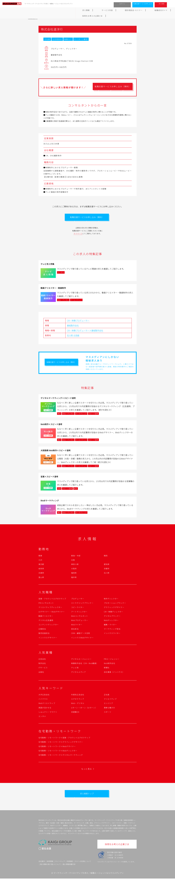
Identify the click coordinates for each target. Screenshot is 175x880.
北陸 (73, 560)
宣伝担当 (74, 629)
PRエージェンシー (111, 659)
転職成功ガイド (93, 10)
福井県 (74, 578)
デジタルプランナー (112, 616)
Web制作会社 (109, 664)
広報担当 (42, 629)
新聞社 (106, 668)
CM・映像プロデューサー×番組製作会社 (85, 331)
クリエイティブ (110, 699)
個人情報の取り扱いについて (50, 866)
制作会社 (42, 664)
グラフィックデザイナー (114, 608)
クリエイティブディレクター (50, 608)
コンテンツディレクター (49, 625)
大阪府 (74, 569)
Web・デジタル (77, 704)
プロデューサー (77, 599)
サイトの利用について (83, 863)
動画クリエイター (46, 616)
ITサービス (43, 668)
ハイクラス (43, 699)
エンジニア (108, 704)
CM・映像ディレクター (113, 612)
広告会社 (42, 659)
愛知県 (106, 565)
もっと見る (86, 769)
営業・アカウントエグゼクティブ (52, 599)
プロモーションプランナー (115, 603)
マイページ (78, 234)
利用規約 (70, 863)
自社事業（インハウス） (114, 672)
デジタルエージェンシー (81, 659)
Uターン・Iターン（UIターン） (84, 708)
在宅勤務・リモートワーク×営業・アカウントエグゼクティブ (64, 738)
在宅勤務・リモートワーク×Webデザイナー (57, 747)
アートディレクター (79, 612)
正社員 (106, 695)
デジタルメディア (78, 672)
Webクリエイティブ (47, 704)
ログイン (122, 4)
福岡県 (74, 573)
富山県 (41, 578)
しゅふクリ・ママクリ (48, 712)
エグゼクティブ (77, 699)
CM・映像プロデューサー (78, 321)
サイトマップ (60, 863)
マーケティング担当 (112, 629)
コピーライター (77, 608)
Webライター (76, 625)
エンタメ (42, 717)
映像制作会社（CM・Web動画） (84, 664)
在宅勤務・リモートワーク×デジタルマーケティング (61, 755)
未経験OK (75, 712)
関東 (40, 556)
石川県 (70, 336)
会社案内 (42, 863)
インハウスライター (112, 634)
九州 (40, 560)
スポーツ (107, 712)
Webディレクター (111, 621)
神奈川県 (74, 565)
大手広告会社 (44, 695)
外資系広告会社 (77, 695)
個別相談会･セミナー (72, 10)
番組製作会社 (73, 326)
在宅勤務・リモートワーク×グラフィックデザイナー (61, 743)
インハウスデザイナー (48, 638)
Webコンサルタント (79, 616)
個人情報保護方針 (69, 866)
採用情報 (50, 863)
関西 (106, 556)
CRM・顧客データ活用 (80, 634)
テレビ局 (74, 668)
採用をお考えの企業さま (135, 10)
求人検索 (161, 4)
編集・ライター (110, 625)
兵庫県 (41, 573)
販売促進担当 (44, 634)
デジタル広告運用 (46, 621)
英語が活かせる (45, 708)
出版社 (41, 672)
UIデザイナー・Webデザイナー (52, 612)
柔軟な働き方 (109, 708)
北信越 (76, 336)
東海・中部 (75, 556)
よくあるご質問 (112, 10)
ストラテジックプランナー (82, 603)
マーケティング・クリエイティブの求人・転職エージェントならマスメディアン (88, 874)
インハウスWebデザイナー (82, 638)
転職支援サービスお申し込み (142, 4)
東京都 (41, 565)
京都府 (106, 569)
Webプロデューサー (79, 621)
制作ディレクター (111, 599)
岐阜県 (41, 569)
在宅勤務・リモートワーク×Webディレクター (58, 751)
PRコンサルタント (46, 603)
